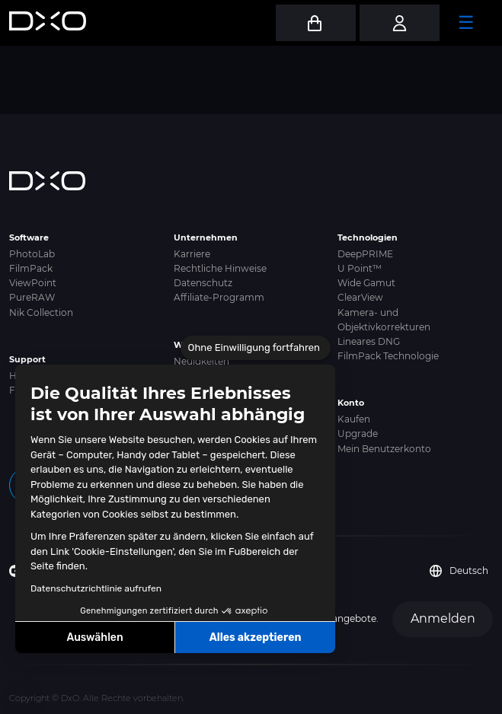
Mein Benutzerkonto (384, 448)
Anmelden (443, 618)
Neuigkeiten (201, 361)
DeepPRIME (365, 254)
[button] (23, 697)
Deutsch (459, 571)
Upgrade (357, 433)
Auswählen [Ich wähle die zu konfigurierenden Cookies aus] (95, 637)
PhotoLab (32, 254)
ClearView (360, 297)
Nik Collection (41, 312)
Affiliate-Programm (219, 297)
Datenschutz (203, 282)
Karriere (192, 254)
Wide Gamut (366, 282)
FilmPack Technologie (388, 356)
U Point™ (359, 268)
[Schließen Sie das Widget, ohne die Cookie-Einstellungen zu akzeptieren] (256, 348)
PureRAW (32, 297)
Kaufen (353, 419)
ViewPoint (32, 282)
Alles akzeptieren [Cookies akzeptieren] (255, 637)
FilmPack (31, 268)
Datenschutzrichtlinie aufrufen (95, 588)
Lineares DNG (368, 341)
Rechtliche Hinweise (220, 268)
